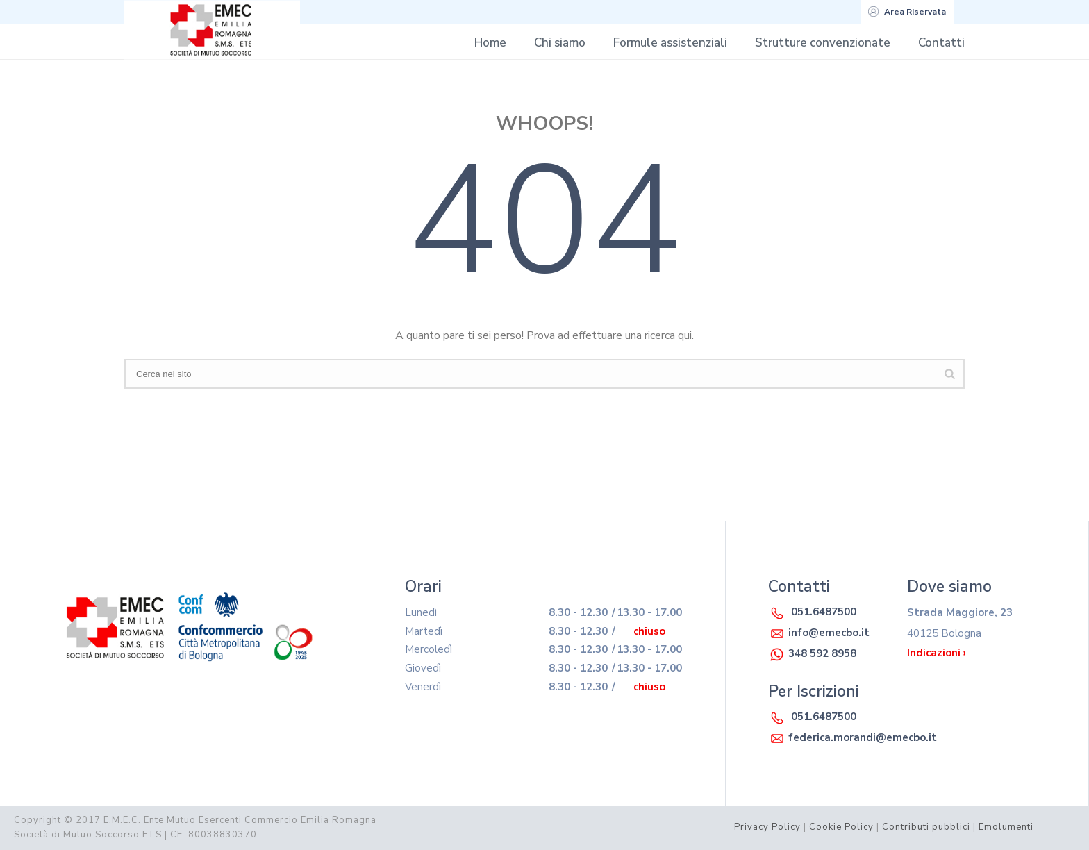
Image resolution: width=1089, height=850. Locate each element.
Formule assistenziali (670, 43)
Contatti (941, 43)
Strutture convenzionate (822, 43)
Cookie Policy (841, 827)
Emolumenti (1006, 827)
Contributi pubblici (926, 827)
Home (490, 43)
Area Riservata (907, 12)
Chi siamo (559, 43)
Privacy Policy (767, 827)
